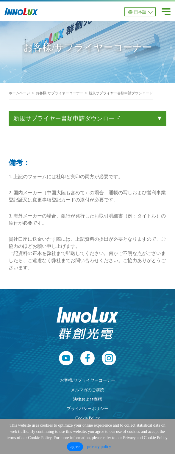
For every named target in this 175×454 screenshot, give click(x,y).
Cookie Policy (87, 418)
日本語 (140, 12)
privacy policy (99, 446)
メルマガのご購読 (87, 389)
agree (75, 446)
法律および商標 (87, 399)
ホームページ (19, 93)
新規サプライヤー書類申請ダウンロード (121, 93)
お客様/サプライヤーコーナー (59, 93)
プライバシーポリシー (87, 408)
